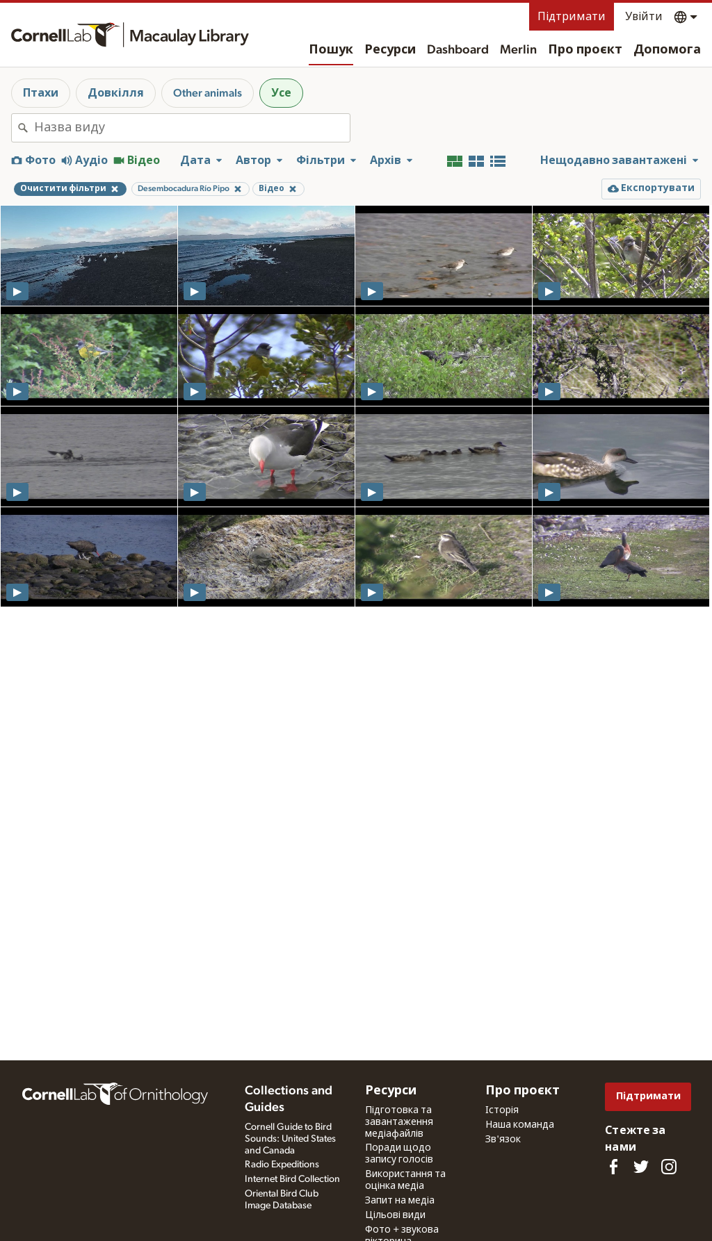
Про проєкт (585, 50)
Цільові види (395, 1215)
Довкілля (116, 93)
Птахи (40, 93)
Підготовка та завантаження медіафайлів (399, 1122)
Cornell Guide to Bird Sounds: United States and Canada (290, 1139)
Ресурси (390, 50)
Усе (281, 93)
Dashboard (458, 50)
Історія (502, 1110)
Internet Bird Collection (292, 1179)
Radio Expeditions (282, 1164)
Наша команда (519, 1125)
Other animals (207, 93)
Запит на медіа (400, 1201)
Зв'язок (503, 1139)
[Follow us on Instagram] (669, 1166)
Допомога (667, 50)
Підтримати (571, 16)
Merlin (518, 50)
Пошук (331, 50)
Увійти (644, 16)
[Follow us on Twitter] (641, 1166)
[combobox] (192, 128)
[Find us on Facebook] (613, 1166)
